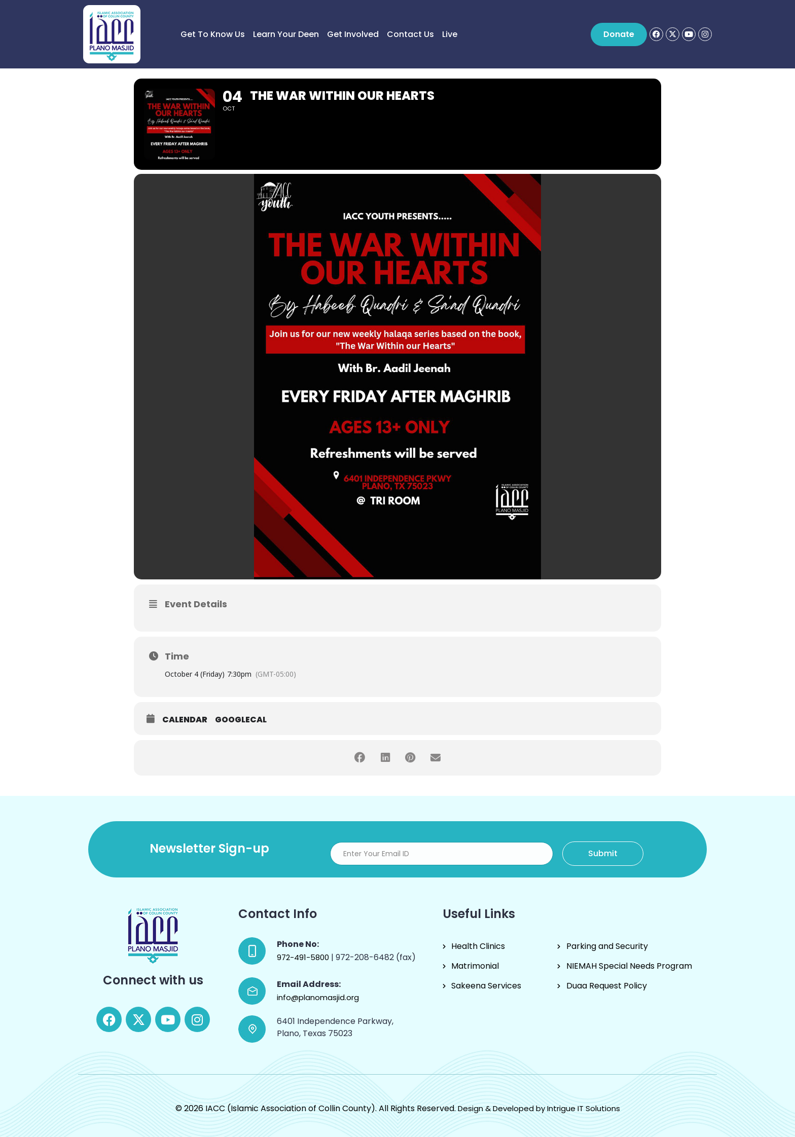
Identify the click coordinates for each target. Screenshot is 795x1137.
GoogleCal (241, 720)
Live (449, 34)
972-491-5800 (304, 957)
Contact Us (410, 34)
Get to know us (212, 34)
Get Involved (353, 34)
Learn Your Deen (286, 34)
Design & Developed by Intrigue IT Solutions (539, 1108)
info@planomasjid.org (318, 997)
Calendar (184, 720)
